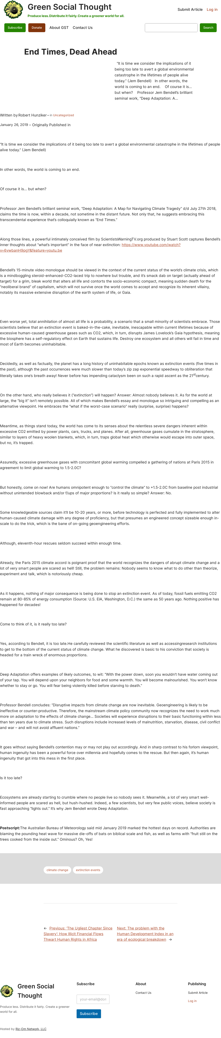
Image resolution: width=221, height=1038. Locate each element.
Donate (37, 27)
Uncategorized (63, 115)
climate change (57, 870)
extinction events (88, 870)
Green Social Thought (70, 7)
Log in (212, 9)
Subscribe (15, 27)
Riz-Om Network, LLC (31, 1029)
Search (208, 27)
